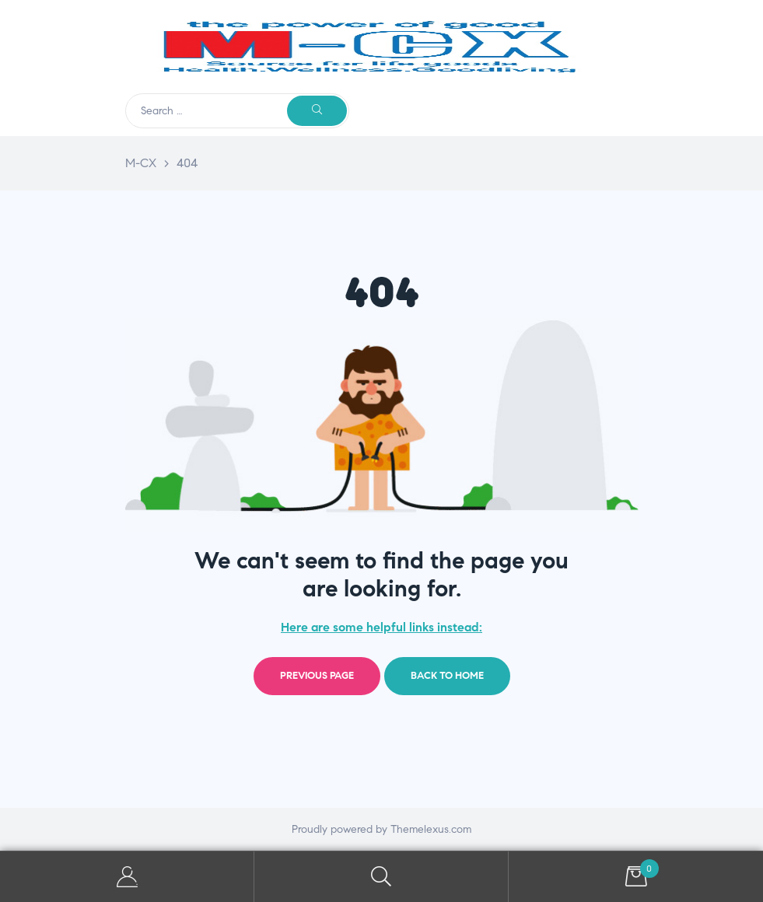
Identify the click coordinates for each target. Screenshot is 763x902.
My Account (127, 876)
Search (381, 876)
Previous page (317, 676)
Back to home (447, 676)
